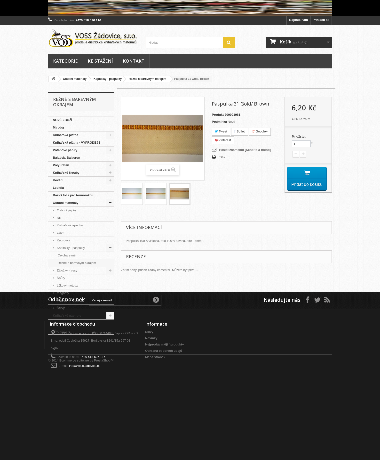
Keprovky (63, 240)
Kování (58, 180)
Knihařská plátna (65, 135)
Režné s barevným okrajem (147, 79)
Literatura (60, 330)
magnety (62, 293)
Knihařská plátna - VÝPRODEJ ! (76, 142)
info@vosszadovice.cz (84, 428)
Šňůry (60, 278)
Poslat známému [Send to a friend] (245, 150)
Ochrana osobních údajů (163, 413)
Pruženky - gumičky (70, 300)
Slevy (149, 394)
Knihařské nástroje (67, 315)
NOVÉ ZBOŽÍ (62, 120)
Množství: (299, 136)
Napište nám (298, 20)
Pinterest (223, 140)
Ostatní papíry (66, 210)
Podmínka (219, 121)
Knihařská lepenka (69, 225)
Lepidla (58, 187)
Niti (58, 218)
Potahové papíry (65, 150)
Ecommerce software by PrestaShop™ (86, 447)
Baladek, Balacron (66, 157)
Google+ (260, 131)
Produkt (218, 114)
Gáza (60, 233)
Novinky (151, 400)
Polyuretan (61, 165)
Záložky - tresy (66, 270)
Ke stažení (100, 61)
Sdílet (239, 131)
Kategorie (65, 61)
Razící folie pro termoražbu (73, 195)
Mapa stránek (155, 419)
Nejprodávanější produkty (164, 407)
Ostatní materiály (75, 79)
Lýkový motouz (67, 285)
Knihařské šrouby (66, 172)
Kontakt (133, 61)
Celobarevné (67, 255)
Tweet (221, 131)
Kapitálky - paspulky (108, 79)
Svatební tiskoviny (66, 323)
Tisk (222, 157)
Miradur (58, 127)
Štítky (60, 308)
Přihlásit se (321, 20)
